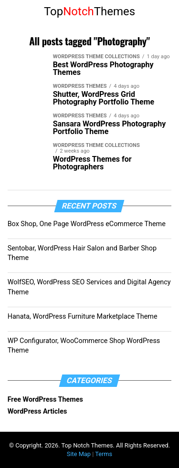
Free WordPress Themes (45, 399)
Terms (103, 454)
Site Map (79, 454)
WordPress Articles (37, 411)
